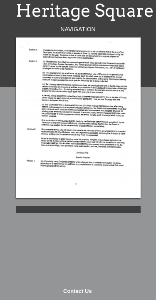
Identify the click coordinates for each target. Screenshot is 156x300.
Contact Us (77, 291)
